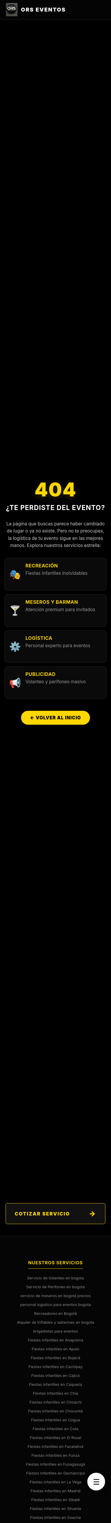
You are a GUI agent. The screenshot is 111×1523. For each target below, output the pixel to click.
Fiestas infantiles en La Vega (55, 1482)
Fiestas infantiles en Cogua (55, 1419)
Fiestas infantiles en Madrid (55, 1490)
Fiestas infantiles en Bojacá (55, 1357)
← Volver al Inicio (55, 718)
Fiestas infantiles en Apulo (55, 1348)
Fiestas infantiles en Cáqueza (55, 1384)
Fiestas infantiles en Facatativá (55, 1446)
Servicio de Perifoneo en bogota (55, 1286)
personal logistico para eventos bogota (55, 1304)
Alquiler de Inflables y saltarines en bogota (55, 1322)
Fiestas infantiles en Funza (55, 1455)
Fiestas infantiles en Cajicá (55, 1375)
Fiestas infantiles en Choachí (55, 1402)
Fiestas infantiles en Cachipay (55, 1366)
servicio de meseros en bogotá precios (55, 1295)
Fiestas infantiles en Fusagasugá (55, 1464)
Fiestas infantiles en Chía (55, 1393)
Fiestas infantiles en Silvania (55, 1508)
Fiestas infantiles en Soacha (55, 1517)
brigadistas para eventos (55, 1331)
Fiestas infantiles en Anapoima (55, 1340)
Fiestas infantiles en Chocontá (55, 1411)
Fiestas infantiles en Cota (55, 1428)
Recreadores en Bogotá (55, 1313)
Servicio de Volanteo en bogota (55, 1278)
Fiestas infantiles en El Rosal (55, 1437)
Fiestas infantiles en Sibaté (55, 1499)
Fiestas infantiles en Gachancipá (55, 1473)
